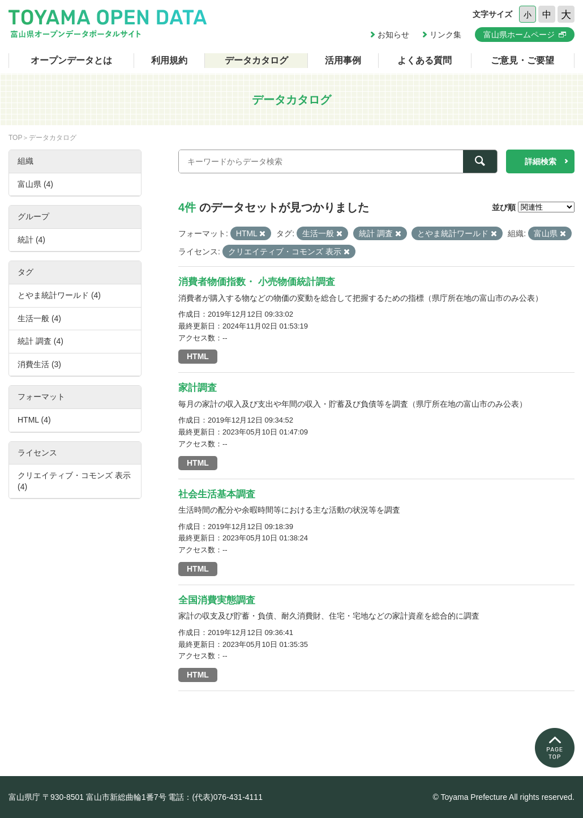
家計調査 (197, 387)
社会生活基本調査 (216, 494)
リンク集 (445, 35)
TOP (15, 137)
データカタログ (256, 60)
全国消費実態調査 (216, 600)
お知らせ (393, 35)
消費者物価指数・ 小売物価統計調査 (256, 281)
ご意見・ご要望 (522, 60)
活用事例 (343, 60)
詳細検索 (540, 161)
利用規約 (169, 60)
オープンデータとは (71, 60)
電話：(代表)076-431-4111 (215, 797)
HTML (198, 356)
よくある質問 (424, 60)
